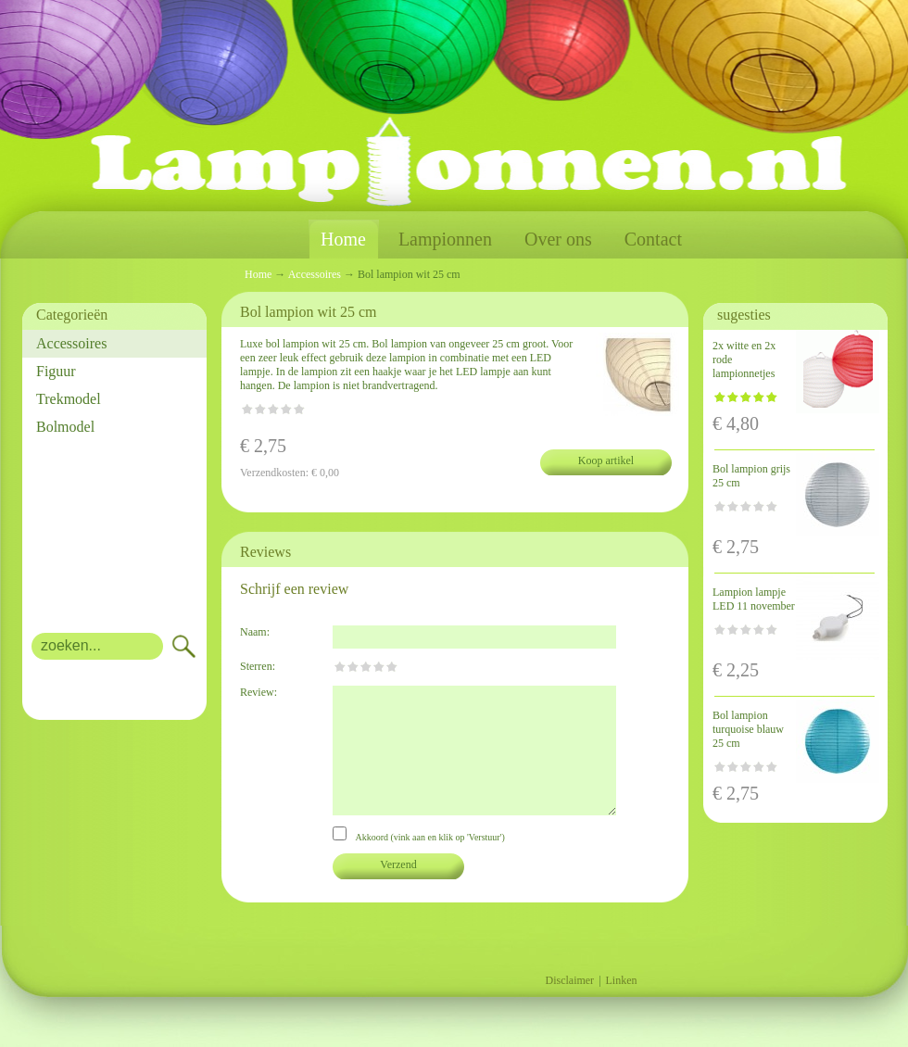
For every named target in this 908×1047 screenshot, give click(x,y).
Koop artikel (606, 460)
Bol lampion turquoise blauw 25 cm (748, 729)
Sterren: (257, 666)
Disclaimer (569, 980)
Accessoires (71, 343)
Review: (258, 692)
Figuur (56, 371)
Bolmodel (65, 427)
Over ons (558, 239)
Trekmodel (68, 399)
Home (343, 239)
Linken (621, 980)
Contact (653, 239)
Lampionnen (445, 239)
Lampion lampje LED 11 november (754, 599)
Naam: (255, 631)
